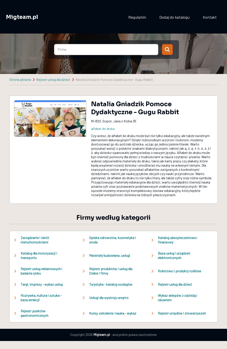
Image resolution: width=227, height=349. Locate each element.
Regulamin (137, 17)
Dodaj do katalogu (174, 17)
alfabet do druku (103, 128)
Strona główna (20, 79)
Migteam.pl (22, 17)
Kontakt (210, 17)
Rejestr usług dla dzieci (53, 79)
